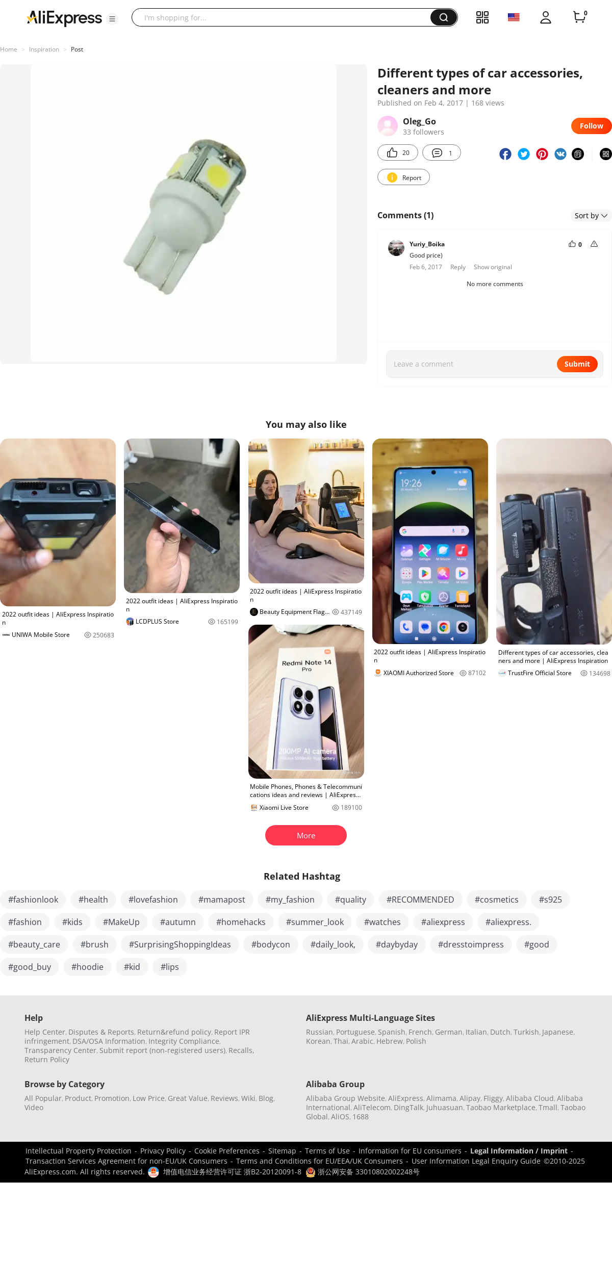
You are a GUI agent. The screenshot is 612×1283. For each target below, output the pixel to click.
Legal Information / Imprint (519, 1151)
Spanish (391, 1032)
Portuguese (355, 1032)
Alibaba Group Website (345, 1098)
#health (93, 899)
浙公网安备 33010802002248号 (362, 1171)
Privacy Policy (163, 1151)
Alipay (470, 1098)
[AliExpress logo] (64, 18)
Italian (476, 1032)
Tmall (548, 1107)
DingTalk (408, 1107)
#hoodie (87, 966)
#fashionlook (33, 899)
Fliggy (493, 1098)
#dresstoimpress (471, 944)
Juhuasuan (444, 1107)
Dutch (500, 1032)
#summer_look (315, 922)
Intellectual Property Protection (79, 1151)
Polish (416, 1041)
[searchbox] (284, 17)
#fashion (25, 922)
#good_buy (29, 966)
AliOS (340, 1116)
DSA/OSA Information (108, 1041)
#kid (132, 966)
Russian (319, 1032)
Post (77, 49)
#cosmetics (497, 899)
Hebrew (389, 1041)
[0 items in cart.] (579, 17)
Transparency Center (60, 1050)
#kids (72, 922)
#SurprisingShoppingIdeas (180, 944)
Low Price (149, 1098)
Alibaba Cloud (530, 1098)
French (420, 1032)
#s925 (550, 899)
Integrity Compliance (183, 1041)
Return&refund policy (174, 1032)
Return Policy (46, 1059)
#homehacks (241, 922)
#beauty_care (34, 944)
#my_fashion (290, 899)
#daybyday (397, 944)
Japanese (557, 1032)
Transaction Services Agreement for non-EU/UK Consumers (126, 1161)
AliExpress (405, 1098)
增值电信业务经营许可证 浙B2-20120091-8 (232, 1171)
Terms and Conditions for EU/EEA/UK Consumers (319, 1161)
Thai (341, 1041)
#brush (95, 944)
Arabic (362, 1041)
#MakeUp (121, 922)
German (449, 1032)
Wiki (248, 1098)
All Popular (43, 1098)
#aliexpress (443, 922)
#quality (350, 899)
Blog (266, 1098)
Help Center (44, 1032)
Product (78, 1098)
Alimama (441, 1098)
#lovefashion (153, 899)
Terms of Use (327, 1151)
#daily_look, (333, 944)
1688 (360, 1116)
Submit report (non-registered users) (162, 1050)
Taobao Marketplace (501, 1107)
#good (536, 944)
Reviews (224, 1098)
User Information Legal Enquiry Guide (476, 1161)
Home (8, 49)
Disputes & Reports (101, 1032)
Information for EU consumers (410, 1151)
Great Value (188, 1098)
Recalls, (241, 1050)
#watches (382, 922)
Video (33, 1107)
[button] (112, 19)
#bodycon (270, 944)
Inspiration (44, 49)
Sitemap (282, 1151)
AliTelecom (372, 1107)
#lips (170, 966)
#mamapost (221, 899)
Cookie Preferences (227, 1151)
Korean (318, 1041)
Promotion (112, 1098)
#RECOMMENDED (420, 899)
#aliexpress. (508, 922)
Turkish (526, 1032)
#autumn (178, 922)
